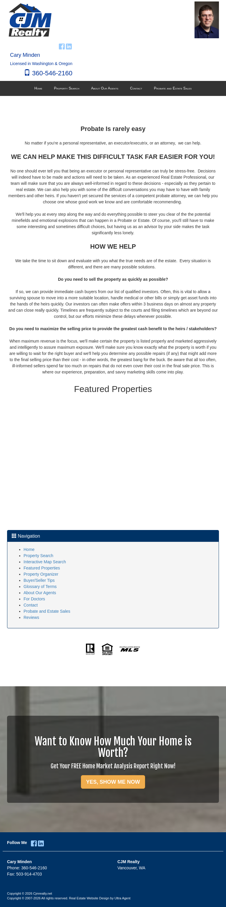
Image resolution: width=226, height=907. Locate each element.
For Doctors (34, 599)
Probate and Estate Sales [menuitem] (173, 88)
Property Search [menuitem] (66, 88)
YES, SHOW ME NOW (113, 782)
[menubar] (113, 88)
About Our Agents (40, 592)
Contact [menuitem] (136, 88)
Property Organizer (41, 574)
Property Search (38, 555)
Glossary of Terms (40, 586)
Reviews (31, 617)
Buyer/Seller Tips (39, 580)
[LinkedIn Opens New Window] (68, 45)
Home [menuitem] (38, 88)
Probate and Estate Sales (47, 611)
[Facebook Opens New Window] (61, 45)
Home (29, 549)
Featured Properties (42, 568)
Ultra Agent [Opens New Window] (122, 898)
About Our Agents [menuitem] (104, 88)
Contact (31, 605)
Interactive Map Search (45, 561)
